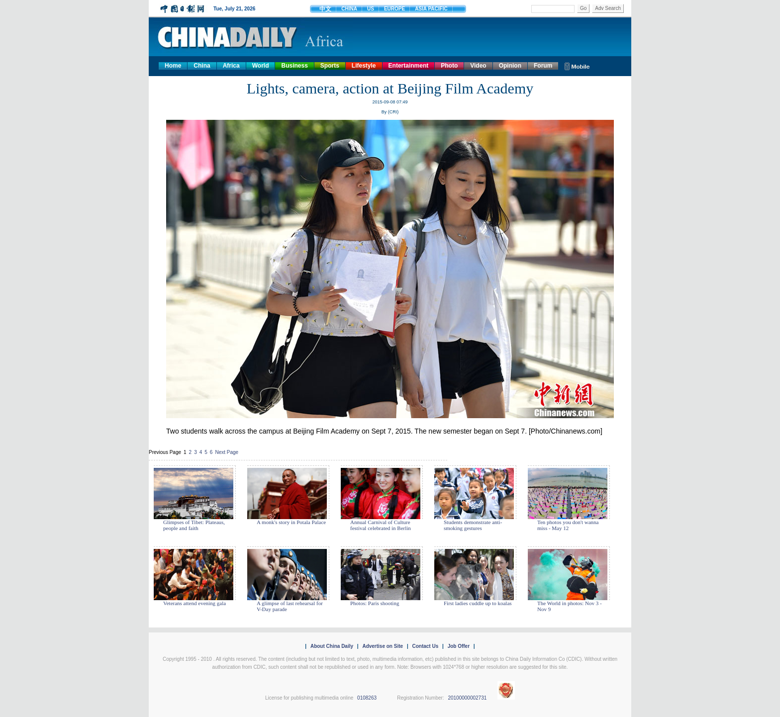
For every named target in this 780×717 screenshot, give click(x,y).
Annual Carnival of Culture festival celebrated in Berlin (380, 525)
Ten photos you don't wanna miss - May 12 (567, 525)
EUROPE (394, 8)
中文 (325, 8)
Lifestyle (364, 65)
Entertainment (409, 65)
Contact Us (425, 646)
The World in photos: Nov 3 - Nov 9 (569, 606)
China (202, 65)
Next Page (226, 452)
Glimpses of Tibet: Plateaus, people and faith (194, 525)
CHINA (349, 8)
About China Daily (331, 646)
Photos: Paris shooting (374, 603)
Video (478, 65)
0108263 (367, 698)
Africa (231, 65)
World (260, 65)
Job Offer (459, 646)
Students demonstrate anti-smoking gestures (473, 525)
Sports (329, 65)
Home (173, 65)
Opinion (510, 65)
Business (294, 65)
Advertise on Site (382, 646)
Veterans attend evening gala (194, 603)
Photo (449, 65)
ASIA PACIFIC (431, 8)
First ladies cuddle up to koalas (478, 603)
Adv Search (608, 8)
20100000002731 (467, 698)
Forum (543, 65)
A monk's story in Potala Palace (291, 522)
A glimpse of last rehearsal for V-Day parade (290, 606)
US (370, 8)
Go (583, 8)
